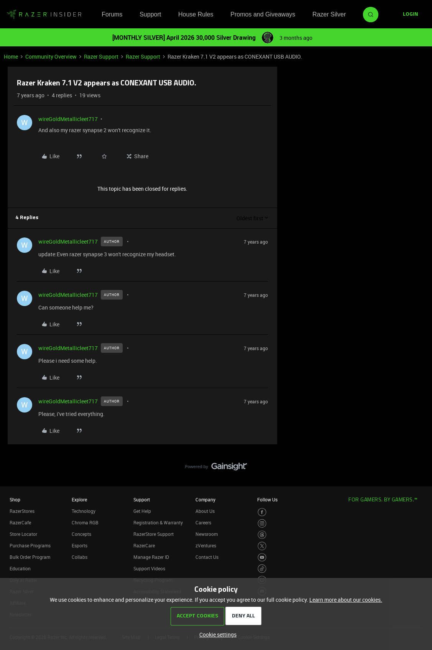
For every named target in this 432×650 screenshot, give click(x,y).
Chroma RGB (85, 522)
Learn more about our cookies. (345, 599)
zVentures (205, 545)
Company (205, 499)
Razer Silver (329, 14)
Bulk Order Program (30, 557)
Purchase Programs (30, 545)
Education (20, 568)
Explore (79, 499)
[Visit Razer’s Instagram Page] (262, 523)
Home (11, 56)
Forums (112, 14)
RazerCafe (20, 522)
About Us (205, 511)
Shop (15, 499)
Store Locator (23, 534)
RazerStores (22, 511)
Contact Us (206, 557)
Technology (83, 511)
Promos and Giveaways (262, 14)
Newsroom (206, 534)
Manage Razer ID (151, 557)
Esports (79, 545)
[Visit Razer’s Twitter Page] (262, 546)
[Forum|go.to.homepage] (44, 14)
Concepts (81, 534)
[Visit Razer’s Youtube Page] (262, 557)
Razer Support (101, 56)
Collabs (79, 557)
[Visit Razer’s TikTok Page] (262, 568)
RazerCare (144, 545)
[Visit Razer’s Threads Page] (262, 535)
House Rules (196, 14)
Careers (203, 522)
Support (150, 14)
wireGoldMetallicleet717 (68, 119)
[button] (410, 14)
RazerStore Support (153, 534)
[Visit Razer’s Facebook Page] (262, 512)
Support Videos (149, 568)
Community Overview (51, 56)
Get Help (142, 511)
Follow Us (267, 499)
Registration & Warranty (158, 522)
